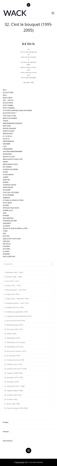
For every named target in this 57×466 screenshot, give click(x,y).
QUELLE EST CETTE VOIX (12, 239)
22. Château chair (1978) (13, 364)
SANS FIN (6, 180)
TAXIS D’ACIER (8, 187)
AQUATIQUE (7, 154)
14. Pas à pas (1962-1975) (13, 329)
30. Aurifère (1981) (11, 399)
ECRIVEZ (6, 215)
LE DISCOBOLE (8, 174)
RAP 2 (5, 95)
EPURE (5, 172)
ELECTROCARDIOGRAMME (12, 151)
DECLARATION (8, 218)
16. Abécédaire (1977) (12, 338)
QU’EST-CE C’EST (9, 157)
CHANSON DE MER (10, 221)
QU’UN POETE (8, 103)
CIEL (4, 233)
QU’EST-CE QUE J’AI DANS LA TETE (15, 228)
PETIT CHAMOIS (9, 108)
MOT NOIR (7, 126)
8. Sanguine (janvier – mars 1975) (16, 303)
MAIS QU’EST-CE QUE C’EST (13, 159)
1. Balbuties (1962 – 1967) (13, 272)
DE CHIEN (6, 249)
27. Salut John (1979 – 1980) (14, 386)
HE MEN (6, 205)
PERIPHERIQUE (8, 141)
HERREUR (6, 198)
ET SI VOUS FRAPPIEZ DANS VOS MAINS (17, 110)
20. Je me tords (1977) (12, 356)
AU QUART (7, 190)
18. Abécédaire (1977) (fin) (13, 347)
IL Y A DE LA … (8, 136)
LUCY (5, 146)
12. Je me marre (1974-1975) (14, 320)
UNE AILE (6, 241)
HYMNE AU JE (8, 210)
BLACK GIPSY (7, 98)
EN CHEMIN (7, 167)
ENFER (5, 162)
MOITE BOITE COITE (10, 164)
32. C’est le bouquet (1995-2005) (16, 408)
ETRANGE (6, 254)
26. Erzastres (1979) (11, 382)
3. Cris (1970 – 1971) (11, 281)
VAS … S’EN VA (8, 100)
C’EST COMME (8, 105)
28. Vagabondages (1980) (13, 390)
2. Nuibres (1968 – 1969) (13, 277)
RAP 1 (5, 90)
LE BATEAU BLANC (9, 185)
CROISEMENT (8, 149)
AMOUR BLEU (8, 133)
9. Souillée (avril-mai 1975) (13, 307)
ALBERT (5, 177)
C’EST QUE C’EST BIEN (11, 192)
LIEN (4, 213)
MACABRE (6, 144)
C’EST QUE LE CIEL (9, 116)
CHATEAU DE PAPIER (10, 169)
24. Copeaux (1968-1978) (13, 373)
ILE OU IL (6, 139)
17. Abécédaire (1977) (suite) (14, 342)
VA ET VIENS (7, 203)
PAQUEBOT (7, 223)
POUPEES (6, 246)
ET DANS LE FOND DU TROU (13, 200)
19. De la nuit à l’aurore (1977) (15, 351)
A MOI (5, 231)
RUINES (5, 182)
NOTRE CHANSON (9, 128)
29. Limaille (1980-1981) (13, 395)
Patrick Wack (19, 462)
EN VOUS (6, 236)
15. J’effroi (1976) (10, 334)
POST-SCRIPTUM (9, 256)
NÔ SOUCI (6, 244)
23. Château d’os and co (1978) (15, 369)
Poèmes (6, 431)
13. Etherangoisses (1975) (13, 325)
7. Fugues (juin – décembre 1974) (16, 298)
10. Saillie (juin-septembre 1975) (16, 312)
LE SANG (6, 251)
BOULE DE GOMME (10, 118)
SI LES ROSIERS (8, 195)
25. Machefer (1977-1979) (13, 377)
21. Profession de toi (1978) (14, 360)
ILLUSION (6, 226)
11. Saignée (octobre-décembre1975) (17, 316)
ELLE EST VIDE (8, 92)
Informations (8, 441)
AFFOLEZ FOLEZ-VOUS (11, 208)
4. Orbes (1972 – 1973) (12, 285)
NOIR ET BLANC (8, 131)
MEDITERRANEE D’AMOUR (12, 123)
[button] (53, 13)
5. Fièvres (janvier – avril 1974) (15, 290)
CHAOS (5, 121)
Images (5, 422)
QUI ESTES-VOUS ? (9, 113)
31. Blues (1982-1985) (12, 404)
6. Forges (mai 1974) (11, 294)
